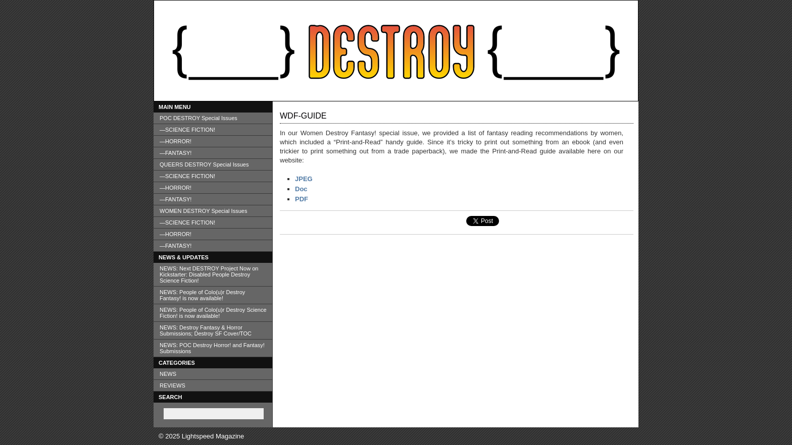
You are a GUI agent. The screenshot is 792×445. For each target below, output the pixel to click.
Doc (301, 189)
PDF (301, 199)
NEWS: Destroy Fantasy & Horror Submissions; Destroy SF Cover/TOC (206, 330)
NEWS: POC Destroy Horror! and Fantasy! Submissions (212, 348)
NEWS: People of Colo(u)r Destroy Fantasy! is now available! (202, 295)
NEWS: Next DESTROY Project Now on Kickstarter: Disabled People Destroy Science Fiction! (209, 274)
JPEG (304, 179)
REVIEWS (172, 385)
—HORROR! (175, 141)
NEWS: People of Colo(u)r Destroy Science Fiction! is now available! (213, 313)
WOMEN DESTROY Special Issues (203, 211)
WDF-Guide (303, 116)
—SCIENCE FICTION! (187, 130)
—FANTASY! (175, 153)
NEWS (168, 374)
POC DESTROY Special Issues (198, 118)
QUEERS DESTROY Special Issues (204, 164)
